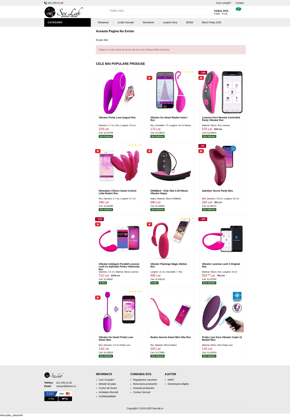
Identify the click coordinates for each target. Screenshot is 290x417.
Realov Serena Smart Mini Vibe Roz (170, 337)
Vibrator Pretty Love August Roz (117, 117)
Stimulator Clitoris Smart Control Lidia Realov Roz (117, 192)
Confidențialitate (107, 396)
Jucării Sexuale (125, 22)
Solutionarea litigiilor (178, 384)
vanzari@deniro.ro (66, 386)
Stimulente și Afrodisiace (66, 29)
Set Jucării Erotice (62, 91)
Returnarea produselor (145, 384)
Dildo (52, 65)
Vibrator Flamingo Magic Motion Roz (168, 265)
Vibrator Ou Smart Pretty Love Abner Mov (116, 338)
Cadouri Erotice (60, 86)
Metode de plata (107, 384)
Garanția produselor (143, 388)
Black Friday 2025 (60, 101)
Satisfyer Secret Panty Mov (217, 190)
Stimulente (148, 22)
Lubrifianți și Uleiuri (63, 55)
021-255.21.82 (53, 3)
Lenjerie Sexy (58, 50)
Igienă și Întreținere (63, 39)
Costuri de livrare (108, 388)
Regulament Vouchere (145, 379)
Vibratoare (56, 44)
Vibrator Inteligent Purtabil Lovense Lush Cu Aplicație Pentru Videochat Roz (119, 267)
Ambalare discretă (108, 392)
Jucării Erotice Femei (63, 81)
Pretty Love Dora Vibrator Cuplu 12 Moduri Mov (222, 338)
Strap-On (55, 75)
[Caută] (202, 12)
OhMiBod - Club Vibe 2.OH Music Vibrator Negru (169, 192)
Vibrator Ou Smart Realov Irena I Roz (168, 118)
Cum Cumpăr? (106, 379)
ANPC (171, 379)
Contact (240, 3)
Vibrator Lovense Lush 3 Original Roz (221, 265)
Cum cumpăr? (223, 3)
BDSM (52, 60)
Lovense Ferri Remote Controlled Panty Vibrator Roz (221, 118)
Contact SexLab (141, 392)
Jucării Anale (58, 70)
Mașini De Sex (57, 96)
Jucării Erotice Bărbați (65, 34)
